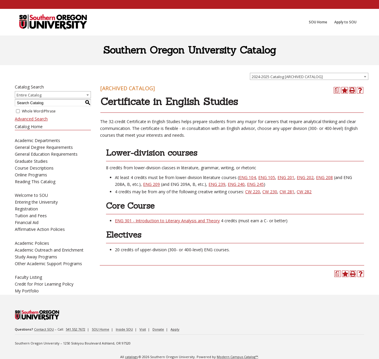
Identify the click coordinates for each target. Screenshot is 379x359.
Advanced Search (31, 119)
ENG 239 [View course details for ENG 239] (216, 184)
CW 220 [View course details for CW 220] (252, 191)
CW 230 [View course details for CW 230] (269, 191)
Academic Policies (32, 243)
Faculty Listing (28, 277)
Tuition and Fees (31, 215)
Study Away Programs (36, 257)
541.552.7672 (75, 329)
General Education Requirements (46, 154)
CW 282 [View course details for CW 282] (304, 191)
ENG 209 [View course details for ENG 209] (151, 184)
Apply (175, 329)
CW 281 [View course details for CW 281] (287, 191)
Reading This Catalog (35, 181)
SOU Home (100, 329)
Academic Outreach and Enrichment (49, 250)
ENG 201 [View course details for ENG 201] (285, 177)
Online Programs (31, 175)
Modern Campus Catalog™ (237, 357)
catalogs (131, 357)
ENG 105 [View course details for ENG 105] (266, 177)
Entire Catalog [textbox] (29, 95)
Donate (158, 329)
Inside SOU (124, 329)
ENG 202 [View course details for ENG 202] (305, 177)
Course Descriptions (34, 168)
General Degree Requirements (44, 147)
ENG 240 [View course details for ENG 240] (236, 184)
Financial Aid (26, 222)
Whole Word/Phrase (39, 111)
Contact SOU (44, 329)
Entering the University (36, 202)
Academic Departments (37, 140)
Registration (26, 209)
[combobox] (309, 76)
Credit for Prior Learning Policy (44, 284)
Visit (142, 329)
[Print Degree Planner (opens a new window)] (337, 90)
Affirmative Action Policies (40, 229)
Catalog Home (29, 126)
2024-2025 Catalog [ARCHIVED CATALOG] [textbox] (287, 76)
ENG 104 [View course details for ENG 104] (247, 177)
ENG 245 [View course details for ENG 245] (255, 184)
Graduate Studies (31, 161)
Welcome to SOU (31, 195)
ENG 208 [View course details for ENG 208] (324, 177)
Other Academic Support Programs (48, 263)
